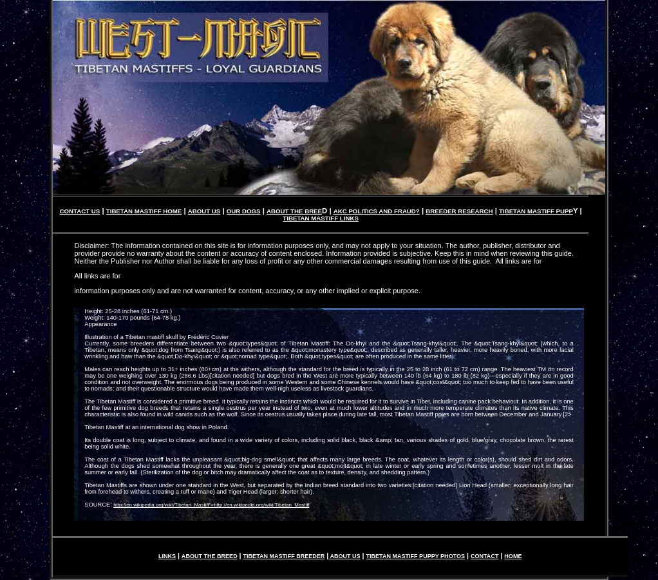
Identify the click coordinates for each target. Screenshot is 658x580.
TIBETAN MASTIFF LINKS (320, 218)
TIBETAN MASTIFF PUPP (536, 211)
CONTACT (484, 556)
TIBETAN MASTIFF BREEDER (284, 556)
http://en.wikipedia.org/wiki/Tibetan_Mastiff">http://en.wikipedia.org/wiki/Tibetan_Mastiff (211, 505)
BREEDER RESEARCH (459, 211)
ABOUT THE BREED (210, 556)
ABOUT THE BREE (294, 211)
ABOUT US (204, 211)
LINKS (167, 556)
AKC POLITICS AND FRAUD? (377, 211)
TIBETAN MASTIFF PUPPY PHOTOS (415, 556)
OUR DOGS (244, 211)
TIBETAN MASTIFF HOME (144, 211)
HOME (513, 556)
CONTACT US (80, 211)
